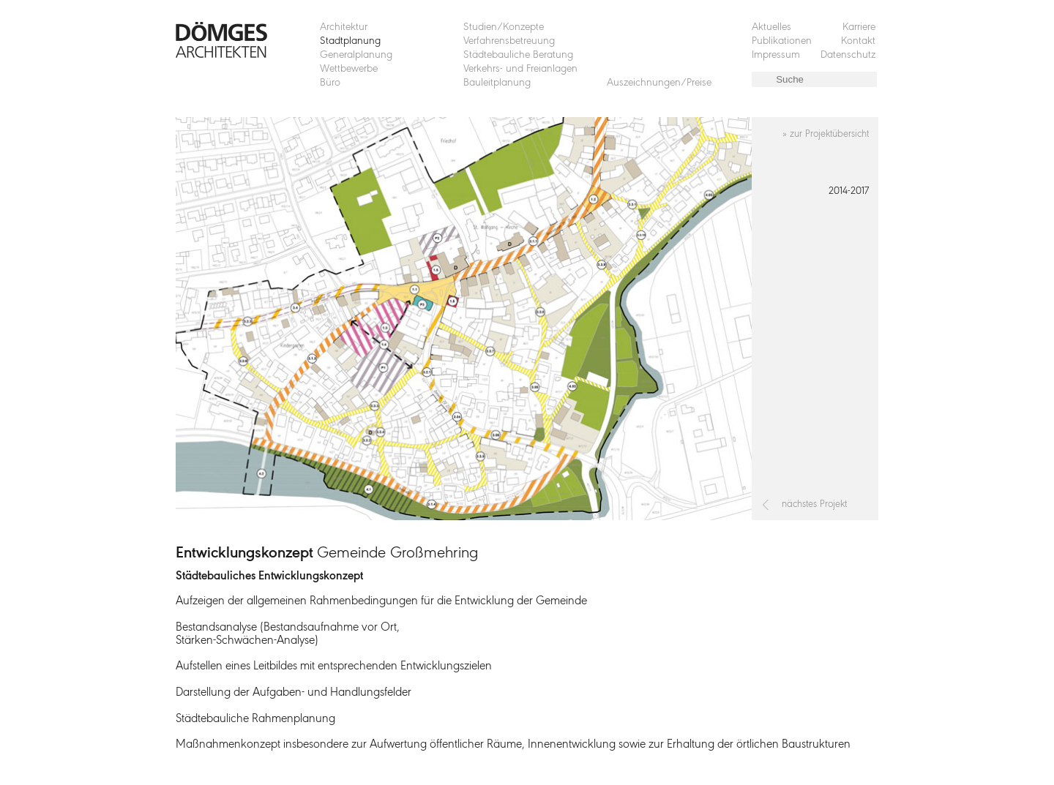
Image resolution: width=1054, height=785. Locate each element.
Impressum (776, 55)
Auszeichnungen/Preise (659, 83)
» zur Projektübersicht (825, 134)
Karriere (858, 27)
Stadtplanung (350, 41)
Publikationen (782, 41)
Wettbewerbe (349, 69)
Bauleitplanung (497, 83)
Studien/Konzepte (503, 27)
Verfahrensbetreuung (509, 41)
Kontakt (858, 41)
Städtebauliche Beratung (518, 55)
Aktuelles (771, 27)
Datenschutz (848, 55)
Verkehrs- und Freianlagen (520, 69)
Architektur (343, 27)
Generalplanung (356, 55)
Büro (330, 83)
